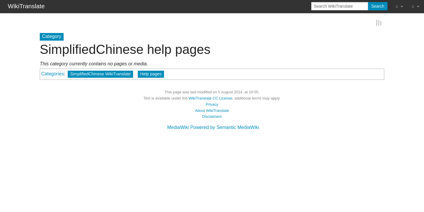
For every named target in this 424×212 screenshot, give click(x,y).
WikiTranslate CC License (210, 98)
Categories (52, 73)
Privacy (212, 104)
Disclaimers (212, 116)
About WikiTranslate (212, 110)
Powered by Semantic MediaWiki (224, 127)
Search (377, 6)
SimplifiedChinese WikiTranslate (100, 73)
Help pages (151, 73)
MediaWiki (178, 127)
